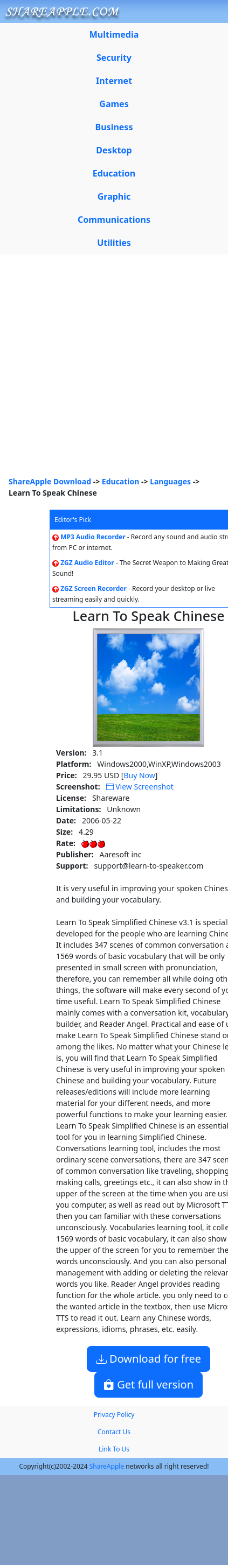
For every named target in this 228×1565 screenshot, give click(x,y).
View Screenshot (140, 786)
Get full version (148, 1384)
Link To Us (114, 1449)
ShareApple (107, 1466)
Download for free (148, 1358)
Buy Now (139, 775)
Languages (170, 481)
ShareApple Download (50, 481)
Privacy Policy (114, 1414)
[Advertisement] (101, 369)
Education (121, 481)
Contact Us (114, 1431)
